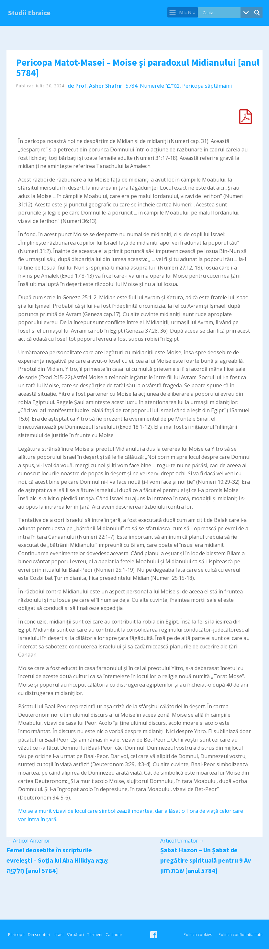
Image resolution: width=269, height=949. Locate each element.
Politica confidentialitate (241, 934)
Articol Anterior (28, 840)
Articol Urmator (182, 840)
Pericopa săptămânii (207, 85)
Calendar (114, 934)
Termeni (94, 934)
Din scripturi (39, 934)
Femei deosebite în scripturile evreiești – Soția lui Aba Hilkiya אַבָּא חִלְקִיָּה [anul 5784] (57, 860)
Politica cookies (198, 934)
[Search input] (221, 12)
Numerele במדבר (160, 85)
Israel (58, 934)
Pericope (16, 934)
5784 (131, 85)
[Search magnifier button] (257, 12)
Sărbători (75, 934)
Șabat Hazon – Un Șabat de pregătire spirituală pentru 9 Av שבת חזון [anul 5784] (205, 860)
